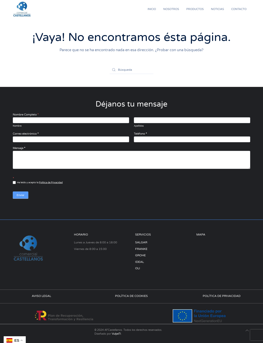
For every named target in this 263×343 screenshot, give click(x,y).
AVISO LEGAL (41, 296)
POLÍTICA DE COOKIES (131, 296)
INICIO (152, 9)
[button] (247, 330)
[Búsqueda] (131, 70)
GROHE (140, 255)
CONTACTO (239, 9)
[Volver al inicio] (22, 9)
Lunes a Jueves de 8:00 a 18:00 (95, 242)
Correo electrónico (26, 133)
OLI (137, 268)
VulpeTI (116, 333)
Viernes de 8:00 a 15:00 (90, 249)
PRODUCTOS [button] (195, 9)
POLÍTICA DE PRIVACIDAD (222, 296)
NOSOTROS (171, 9)
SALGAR (141, 242)
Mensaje (19, 148)
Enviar (20, 195)
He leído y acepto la (38, 182)
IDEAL (139, 262)
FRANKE (141, 249)
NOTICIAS (217, 9)
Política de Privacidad (51, 182)
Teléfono (140, 133)
